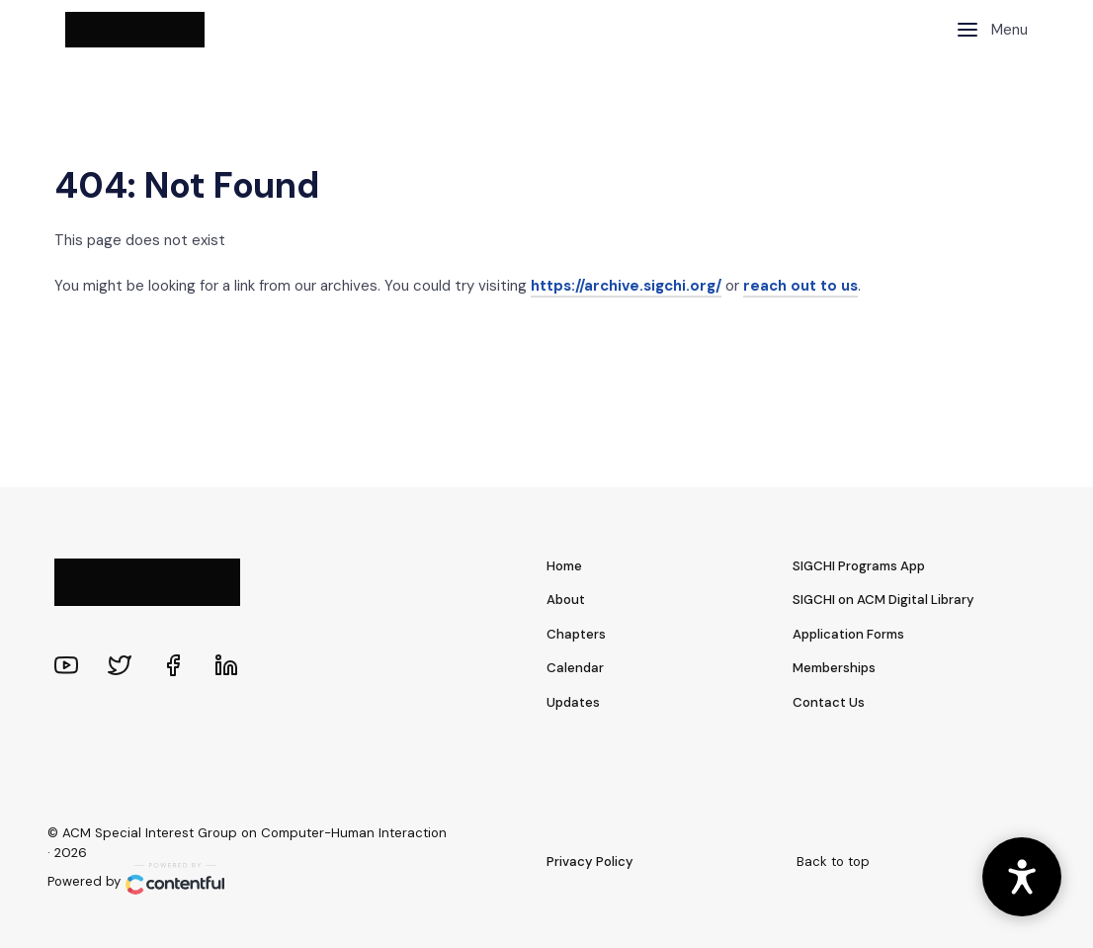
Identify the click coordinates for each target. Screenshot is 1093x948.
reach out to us (800, 286)
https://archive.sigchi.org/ (626, 286)
